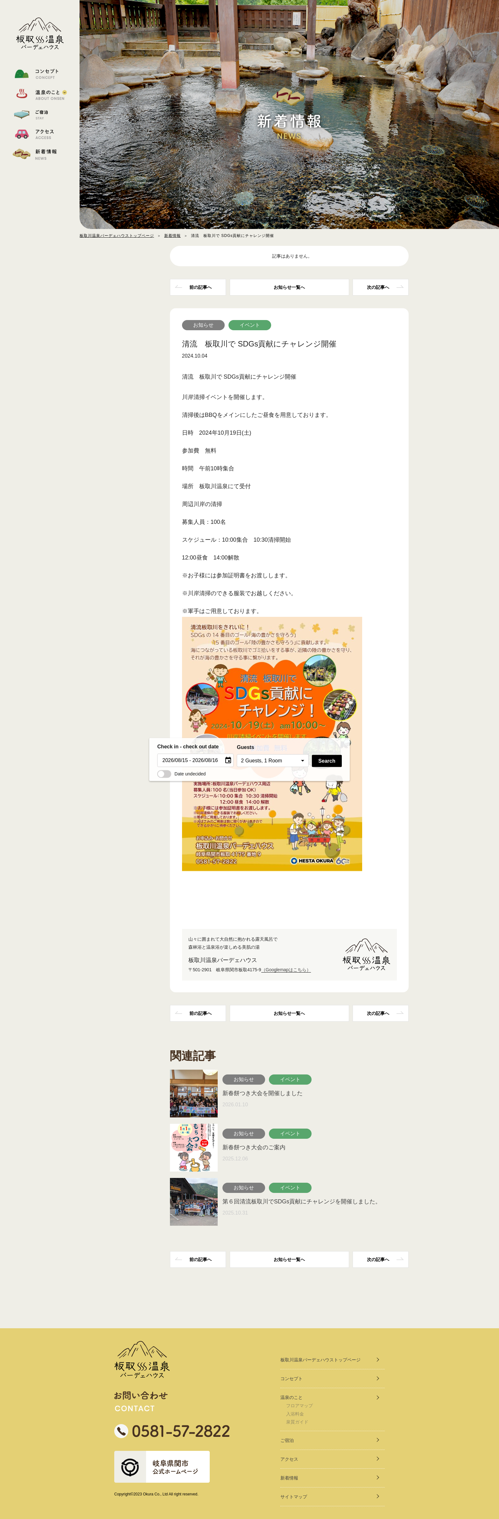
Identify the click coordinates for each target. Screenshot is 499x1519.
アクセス (289, 1459)
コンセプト (291, 1378)
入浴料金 (295, 1413)
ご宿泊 (287, 1440)
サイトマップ (293, 1496)
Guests (245, 747)
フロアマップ (299, 1405)
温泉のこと (291, 1397)
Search (326, 761)
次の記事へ (378, 287)
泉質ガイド (297, 1421)
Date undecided (181, 773)
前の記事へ (200, 287)
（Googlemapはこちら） (286, 969)
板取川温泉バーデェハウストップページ (117, 235)
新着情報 (172, 235)
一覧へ (289, 287)
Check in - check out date (188, 746)
